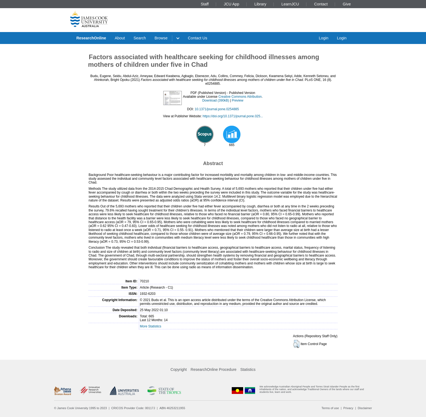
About (120, 38)
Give (347, 4)
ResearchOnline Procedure (214, 369)
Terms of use (330, 408)
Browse (161, 38)
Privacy (348, 408)
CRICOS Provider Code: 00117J (133, 408)
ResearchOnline (91, 38)
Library (260, 4)
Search (139, 38)
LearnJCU (290, 4)
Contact (321, 4)
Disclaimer (365, 408)
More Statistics (150, 326)
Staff (205, 4)
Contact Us (197, 38)
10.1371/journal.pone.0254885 (217, 109)
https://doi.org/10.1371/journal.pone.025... (233, 116)
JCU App (231, 4)
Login (323, 38)
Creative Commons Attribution (240, 97)
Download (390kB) (215, 100)
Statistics (247, 369)
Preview (237, 100)
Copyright (179, 369)
